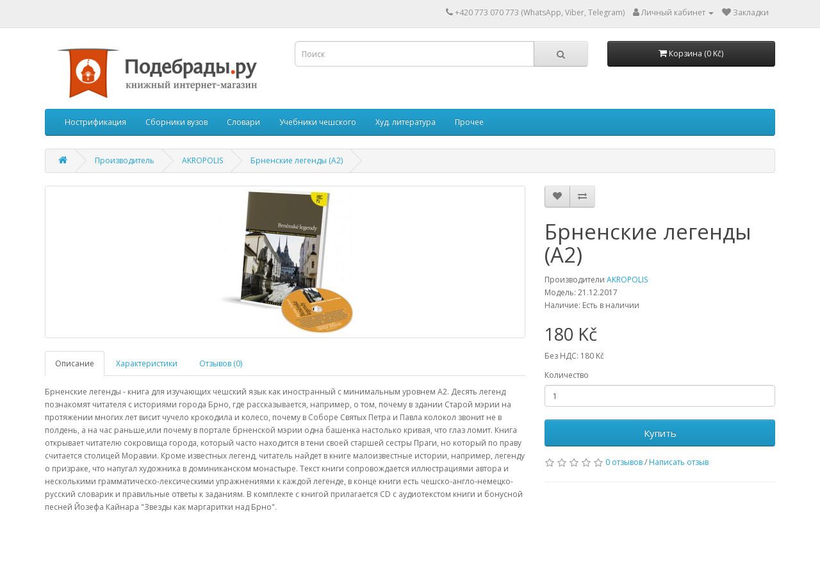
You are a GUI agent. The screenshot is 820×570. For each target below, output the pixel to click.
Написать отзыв (679, 462)
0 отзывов (624, 462)
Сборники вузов (176, 122)
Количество (567, 375)
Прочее (469, 122)
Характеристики (146, 363)
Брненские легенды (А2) (296, 160)
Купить (660, 433)
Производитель (124, 160)
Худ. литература (405, 122)
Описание (74, 363)
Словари (243, 122)
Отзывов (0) (220, 363)
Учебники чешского (317, 122)
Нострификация (95, 122)
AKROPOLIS (202, 160)
